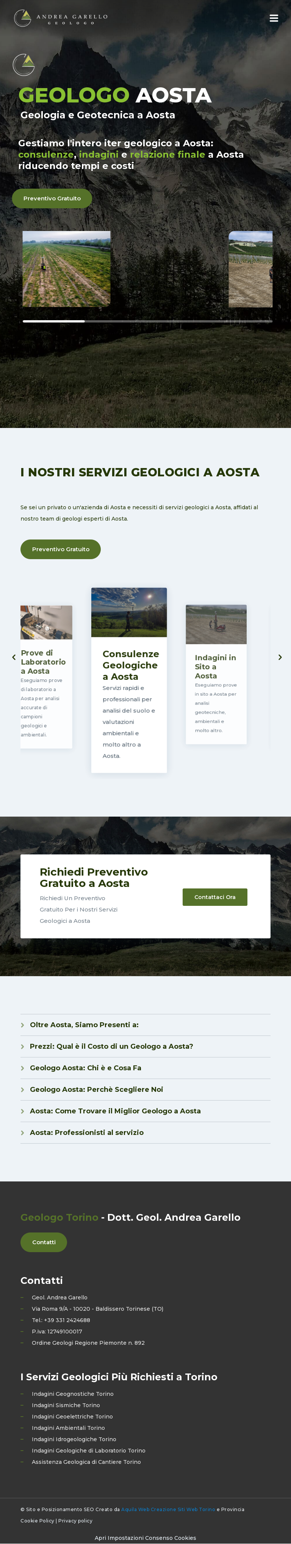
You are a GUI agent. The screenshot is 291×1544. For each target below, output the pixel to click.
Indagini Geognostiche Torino (73, 1394)
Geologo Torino (59, 1217)
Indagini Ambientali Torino (68, 1428)
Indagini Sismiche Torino (66, 1405)
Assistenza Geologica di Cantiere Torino (86, 1462)
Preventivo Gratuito (60, 549)
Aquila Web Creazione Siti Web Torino (168, 1510)
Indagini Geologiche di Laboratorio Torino (89, 1451)
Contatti (44, 1242)
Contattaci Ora (215, 896)
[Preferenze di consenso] (145, 1538)
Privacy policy (75, 1521)
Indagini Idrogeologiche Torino (74, 1439)
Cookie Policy (37, 1521)
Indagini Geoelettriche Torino (72, 1417)
